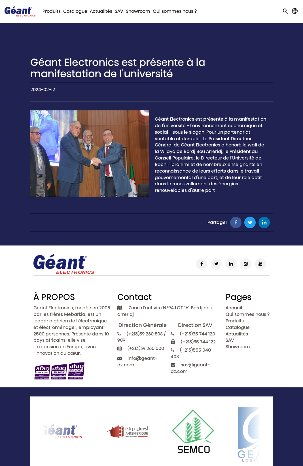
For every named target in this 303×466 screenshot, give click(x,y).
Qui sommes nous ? (175, 11)
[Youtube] (260, 264)
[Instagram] (245, 264)
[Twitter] (216, 264)
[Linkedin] (231, 264)
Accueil (234, 308)
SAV (119, 11)
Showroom (138, 11)
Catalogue (75, 11)
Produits (52, 11)
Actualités (101, 11)
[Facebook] (201, 264)
